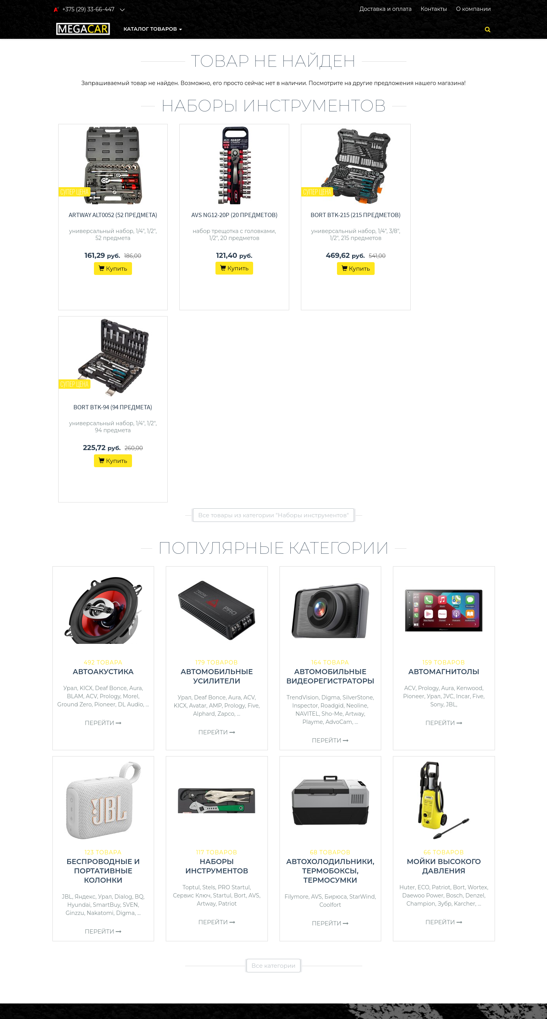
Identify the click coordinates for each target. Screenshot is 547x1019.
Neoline (356, 513)
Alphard (204, 521)
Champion (420, 711)
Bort (240, 703)
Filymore (296, 704)
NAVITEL (307, 521)
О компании (473, 8)
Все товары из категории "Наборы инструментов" (273, 323)
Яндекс (85, 704)
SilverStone (357, 505)
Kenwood (470, 495)
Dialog (123, 704)
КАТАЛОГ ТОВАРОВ (152, 29)
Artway (354, 521)
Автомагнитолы (443, 479)
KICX (86, 495)
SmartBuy (106, 712)
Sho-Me (331, 521)
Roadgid (332, 513)
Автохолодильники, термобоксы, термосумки (330, 678)
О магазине (295, 891)
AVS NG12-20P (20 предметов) (222, 214)
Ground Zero (74, 512)
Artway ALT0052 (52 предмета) (109, 214)
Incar (463, 504)
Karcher (464, 711)
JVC (448, 504)
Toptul (191, 695)
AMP (215, 513)
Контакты (433, 8)
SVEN (130, 712)
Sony (436, 512)
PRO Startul (234, 695)
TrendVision (303, 505)
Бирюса (336, 704)
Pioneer (104, 512)
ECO (423, 695)
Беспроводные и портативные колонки (103, 678)
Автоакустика (103, 479)
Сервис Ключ (192, 703)
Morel (130, 504)
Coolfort (330, 712)
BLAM (75, 504)
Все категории (273, 773)
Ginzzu (75, 720)
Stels (208, 695)
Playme (312, 529)
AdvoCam (338, 529)
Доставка (292, 881)
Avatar (197, 513)
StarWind (362, 704)
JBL (451, 512)
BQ (139, 704)
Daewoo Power (422, 703)
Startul (222, 703)
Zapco (225, 521)
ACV (91, 504)
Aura (135, 495)
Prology (110, 504)
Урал (70, 495)
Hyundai (78, 712)
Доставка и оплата (385, 8)
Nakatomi (100, 720)
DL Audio (130, 512)
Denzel (474, 703)
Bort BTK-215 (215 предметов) (336, 214)
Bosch (454, 703)
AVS (253, 703)
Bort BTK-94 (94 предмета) (449, 214)
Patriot (227, 711)
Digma (330, 505)
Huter (407, 695)
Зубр (444, 711)
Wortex (477, 695)
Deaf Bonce (111, 495)
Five (253, 513)
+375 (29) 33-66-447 (431, 871)
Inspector (305, 513)
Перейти (103, 530)
